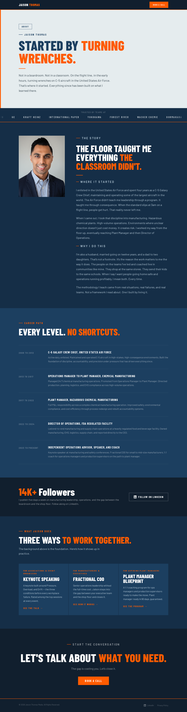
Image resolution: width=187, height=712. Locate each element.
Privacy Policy (162, 705)
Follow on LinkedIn (148, 496)
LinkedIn (149, 705)
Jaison (29, 4)
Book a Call (159, 5)
